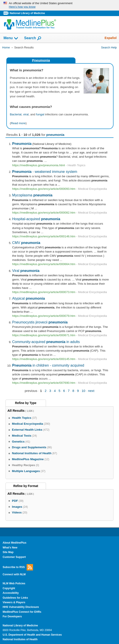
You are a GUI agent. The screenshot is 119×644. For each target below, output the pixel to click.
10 (83, 391)
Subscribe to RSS (18, 567)
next (91, 391)
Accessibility (11, 592)
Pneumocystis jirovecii (40, 322)
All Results (16, 410)
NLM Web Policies (14, 583)
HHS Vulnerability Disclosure (21, 607)
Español (111, 38)
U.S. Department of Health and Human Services (32, 634)
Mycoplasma (32, 195)
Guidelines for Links (15, 597)
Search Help (109, 47)
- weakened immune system (44, 171)
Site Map (8, 552)
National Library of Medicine (27, 13)
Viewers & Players (14, 602)
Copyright (9, 588)
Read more (18, 123)
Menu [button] (11, 38)
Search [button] (33, 38)
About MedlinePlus (14, 542)
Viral (25, 271)
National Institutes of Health (20, 639)
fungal (40, 114)
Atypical (28, 298)
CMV (26, 243)
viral (26, 114)
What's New (10, 547)
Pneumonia (41, 60)
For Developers (12, 616)
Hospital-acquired (36, 219)
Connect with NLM (14, 574)
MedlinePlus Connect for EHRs (22, 611)
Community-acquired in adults (46, 342)
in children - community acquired (48, 365)
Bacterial (16, 114)
